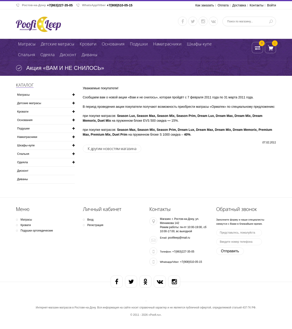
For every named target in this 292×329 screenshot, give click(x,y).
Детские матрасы (57, 44)
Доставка (239, 5)
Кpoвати (88, 44)
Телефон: (166, 251)
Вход (90, 219)
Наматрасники (167, 44)
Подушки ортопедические (37, 230)
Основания (113, 44)
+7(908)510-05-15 (119, 5)
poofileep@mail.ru (179, 237)
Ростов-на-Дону (34, 5)
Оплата (223, 5)
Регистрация (95, 225)
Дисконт (68, 54)
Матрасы (27, 44)
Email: (163, 237)
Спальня (26, 54)
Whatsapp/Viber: (169, 262)
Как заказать (204, 5)
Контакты (256, 5)
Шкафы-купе (199, 44)
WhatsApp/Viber (94, 5)
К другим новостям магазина (112, 148)
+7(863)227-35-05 (60, 5)
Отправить (230, 251)
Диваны (89, 54)
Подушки (139, 44)
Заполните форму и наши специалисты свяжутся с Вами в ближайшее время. (240, 221)
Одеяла (47, 54)
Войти (271, 5)
